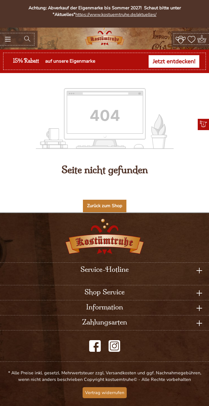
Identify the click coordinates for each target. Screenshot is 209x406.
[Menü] (8, 39)
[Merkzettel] (191, 39)
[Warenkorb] (202, 39)
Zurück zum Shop (104, 206)
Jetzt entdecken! (174, 61)
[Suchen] (27, 39)
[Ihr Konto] (181, 39)
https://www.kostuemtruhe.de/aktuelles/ (115, 15)
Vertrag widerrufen (104, 393)
